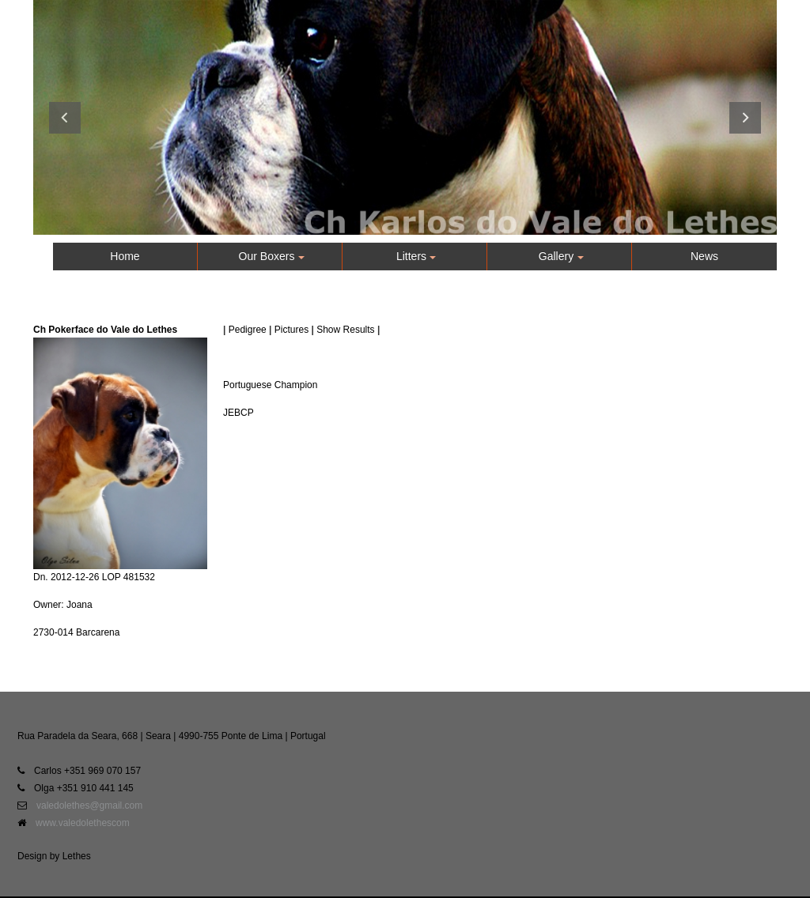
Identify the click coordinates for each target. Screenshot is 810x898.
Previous (65, 118)
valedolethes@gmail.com (89, 805)
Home (124, 256)
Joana (79, 604)
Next (745, 118)
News (704, 256)
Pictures (291, 329)
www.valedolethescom (83, 822)
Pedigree (248, 329)
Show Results (345, 329)
